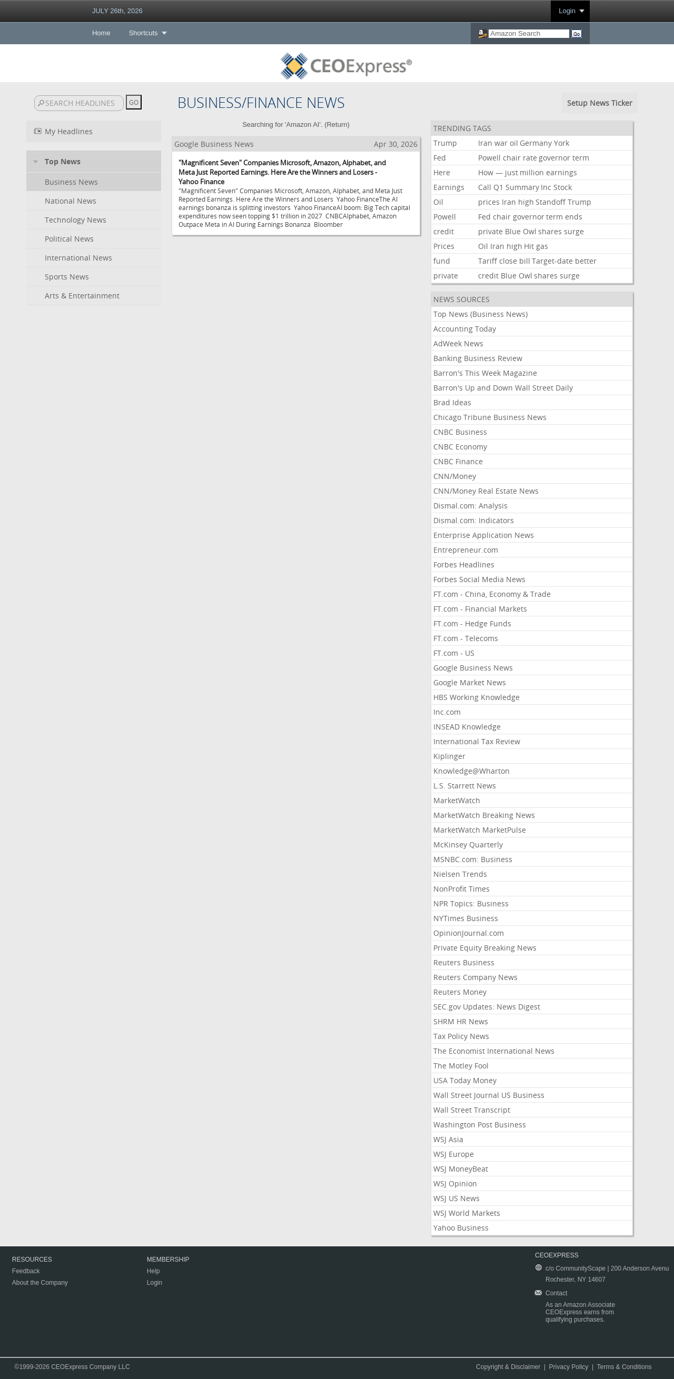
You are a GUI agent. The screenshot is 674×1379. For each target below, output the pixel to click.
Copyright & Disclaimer (508, 1367)
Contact (556, 1293)
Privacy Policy (569, 1367)
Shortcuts (143, 33)
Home (101, 33)
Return (336, 124)
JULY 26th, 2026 (117, 11)
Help (153, 1271)
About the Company (40, 1282)
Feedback (26, 1271)
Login (567, 11)
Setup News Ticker (599, 103)
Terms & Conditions (624, 1367)
